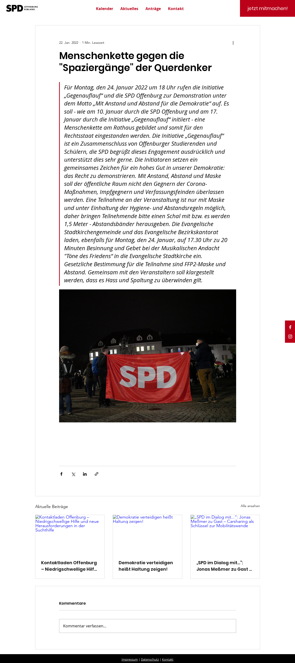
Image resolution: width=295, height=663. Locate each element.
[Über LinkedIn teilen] (85, 474)
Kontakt (167, 659)
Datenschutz (150, 659)
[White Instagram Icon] (290, 336)
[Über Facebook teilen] (61, 474)
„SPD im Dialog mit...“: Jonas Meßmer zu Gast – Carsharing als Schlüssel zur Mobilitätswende (224, 566)
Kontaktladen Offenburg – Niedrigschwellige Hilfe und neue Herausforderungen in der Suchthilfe (69, 566)
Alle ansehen (250, 506)
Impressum (130, 659)
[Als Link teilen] (96, 474)
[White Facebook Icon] (290, 327)
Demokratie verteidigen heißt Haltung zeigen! (146, 566)
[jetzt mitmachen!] (267, 8)
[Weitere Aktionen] (233, 42)
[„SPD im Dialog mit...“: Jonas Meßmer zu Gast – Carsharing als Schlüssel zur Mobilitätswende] (225, 534)
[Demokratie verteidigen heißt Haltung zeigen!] (147, 534)
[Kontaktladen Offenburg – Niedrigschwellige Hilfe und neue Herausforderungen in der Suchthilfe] (70, 534)
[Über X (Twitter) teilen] (73, 474)
